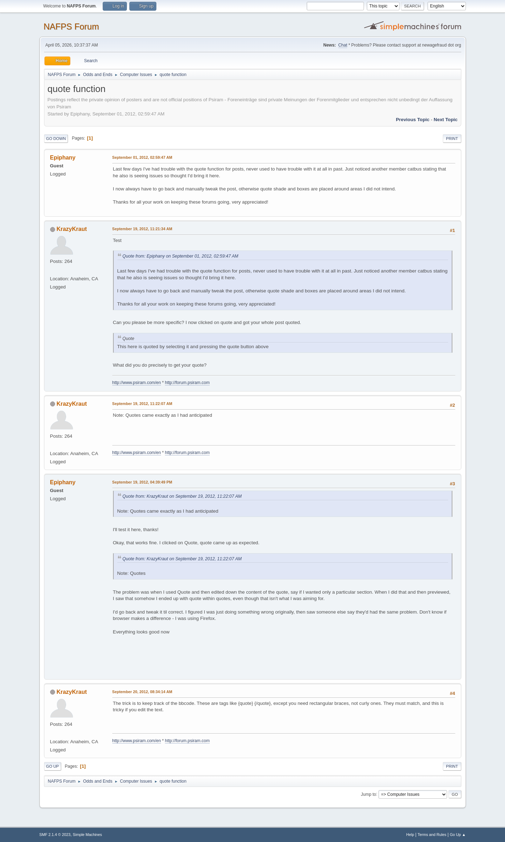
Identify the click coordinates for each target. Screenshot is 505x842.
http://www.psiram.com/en (136, 382)
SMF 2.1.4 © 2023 (55, 834)
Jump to (368, 794)
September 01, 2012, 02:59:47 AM (142, 157)
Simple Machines (87, 834)
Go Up (52, 766)
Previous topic (413, 119)
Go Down (56, 138)
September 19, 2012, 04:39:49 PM (142, 482)
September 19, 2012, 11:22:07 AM (142, 403)
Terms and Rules (432, 834)
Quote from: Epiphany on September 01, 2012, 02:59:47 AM (180, 256)
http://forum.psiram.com (187, 382)
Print (452, 138)
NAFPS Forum (71, 26)
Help (410, 834)
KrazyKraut (72, 229)
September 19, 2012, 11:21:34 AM (142, 229)
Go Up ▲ (458, 834)
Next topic (445, 119)
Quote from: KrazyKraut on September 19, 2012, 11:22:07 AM (182, 496)
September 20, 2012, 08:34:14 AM (142, 692)
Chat (342, 45)
